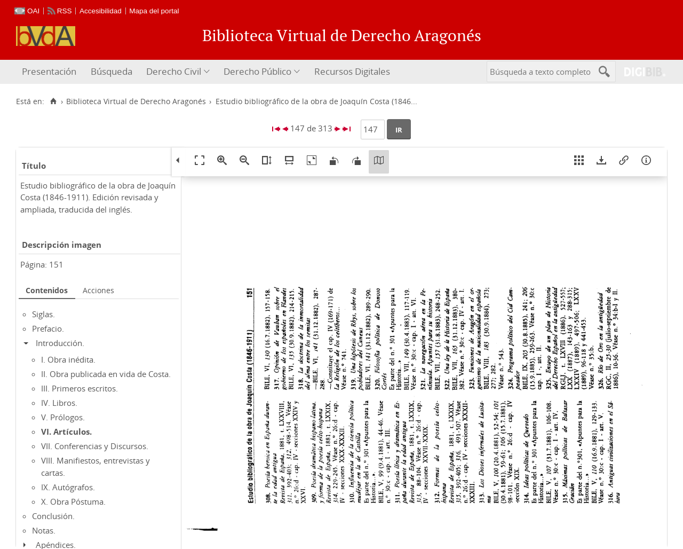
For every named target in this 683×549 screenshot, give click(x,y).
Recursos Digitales (352, 71)
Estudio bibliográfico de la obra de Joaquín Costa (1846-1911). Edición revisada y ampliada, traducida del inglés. (98, 197)
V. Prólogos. (63, 417)
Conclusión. (53, 516)
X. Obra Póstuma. (73, 501)
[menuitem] (50, 72)
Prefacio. (48, 328)
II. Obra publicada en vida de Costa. (106, 373)
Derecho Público (257, 71)
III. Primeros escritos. (79, 388)
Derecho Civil (173, 71)
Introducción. (60, 343)
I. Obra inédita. (68, 359)
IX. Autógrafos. (68, 487)
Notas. (43, 530)
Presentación (49, 71)
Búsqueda (111, 71)
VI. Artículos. (66, 431)
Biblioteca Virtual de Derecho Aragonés (136, 101)
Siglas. (43, 314)
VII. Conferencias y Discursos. (94, 446)
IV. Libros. (59, 402)
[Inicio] (53, 101)
